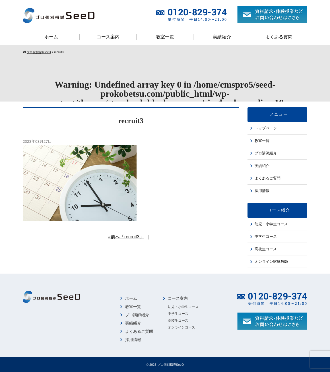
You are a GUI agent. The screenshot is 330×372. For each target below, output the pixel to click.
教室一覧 (165, 36)
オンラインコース (181, 327)
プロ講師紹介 (266, 153)
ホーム (51, 36)
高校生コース (266, 249)
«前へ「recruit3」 (126, 236)
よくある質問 (278, 36)
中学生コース (266, 236)
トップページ (266, 128)
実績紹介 (222, 36)
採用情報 (262, 191)
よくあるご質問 (267, 178)
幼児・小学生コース (271, 224)
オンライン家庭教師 (271, 261)
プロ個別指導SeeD (170, 364)
